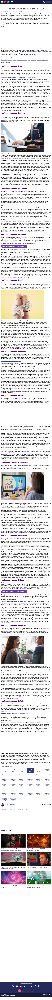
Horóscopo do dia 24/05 (39, 789)
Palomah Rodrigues (6, 11)
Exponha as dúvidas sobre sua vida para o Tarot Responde (16, 713)
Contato (45, 994)
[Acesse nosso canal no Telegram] (24, 986)
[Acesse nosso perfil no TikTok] (28, 986)
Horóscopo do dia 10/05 (22, 780)
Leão (18, 60)
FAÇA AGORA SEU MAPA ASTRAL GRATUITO (14, 246)
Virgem (25, 60)
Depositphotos (12, 995)
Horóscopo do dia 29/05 (30, 794)
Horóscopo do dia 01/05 (47, 770)
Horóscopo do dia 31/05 (47, 794)
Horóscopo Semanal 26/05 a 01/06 (39, 770)
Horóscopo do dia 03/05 (13, 775)
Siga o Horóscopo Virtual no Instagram (11, 361)
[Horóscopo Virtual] (14, 2)
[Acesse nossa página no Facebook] (35, 986)
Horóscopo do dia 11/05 (30, 780)
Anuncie (49, 994)
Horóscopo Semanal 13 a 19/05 (21, 770)
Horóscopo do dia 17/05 (30, 785)
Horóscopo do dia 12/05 (39, 780)
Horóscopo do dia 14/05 (4, 785)
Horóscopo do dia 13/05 (47, 780)
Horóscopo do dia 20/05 (4, 789)
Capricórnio (45, 60)
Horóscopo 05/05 (30, 775)
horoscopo (4, 809)
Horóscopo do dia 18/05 (39, 785)
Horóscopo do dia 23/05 (30, 789)
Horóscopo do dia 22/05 (22, 789)
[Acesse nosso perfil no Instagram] (13, 986)
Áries (2, 60)
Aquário (3, 62)
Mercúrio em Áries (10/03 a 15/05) (4, 799)
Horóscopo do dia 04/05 (22, 775)
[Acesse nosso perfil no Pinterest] (39, 986)
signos (27, 809)
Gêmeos (10, 60)
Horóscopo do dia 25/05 (47, 789)
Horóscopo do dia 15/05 (13, 785)
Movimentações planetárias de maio (13, 799)
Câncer (14, 60)
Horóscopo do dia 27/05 (13, 794)
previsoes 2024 (20, 809)
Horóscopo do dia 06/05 (39, 775)
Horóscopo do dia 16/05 (22, 785)
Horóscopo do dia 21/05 (13, 789)
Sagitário (39, 60)
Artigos (2, 5)
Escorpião (33, 60)
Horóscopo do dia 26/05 (4, 794)
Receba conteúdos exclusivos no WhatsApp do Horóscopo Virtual (18, 77)
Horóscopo (7, 5)
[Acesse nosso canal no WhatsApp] (20, 986)
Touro (5, 60)
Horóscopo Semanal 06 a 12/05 (13, 770)
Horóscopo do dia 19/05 (47, 785)
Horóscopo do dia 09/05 (13, 780)
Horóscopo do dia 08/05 (4, 780)
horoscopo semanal (11, 809)
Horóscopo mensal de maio (5, 770)
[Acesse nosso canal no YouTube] (17, 986)
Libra (29, 60)
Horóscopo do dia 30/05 (39, 794)
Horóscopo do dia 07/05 (47, 775)
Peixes (8, 62)
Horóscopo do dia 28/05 (22, 794)
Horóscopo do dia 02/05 (4, 775)
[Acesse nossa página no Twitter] (31, 986)
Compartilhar (46, 805)
